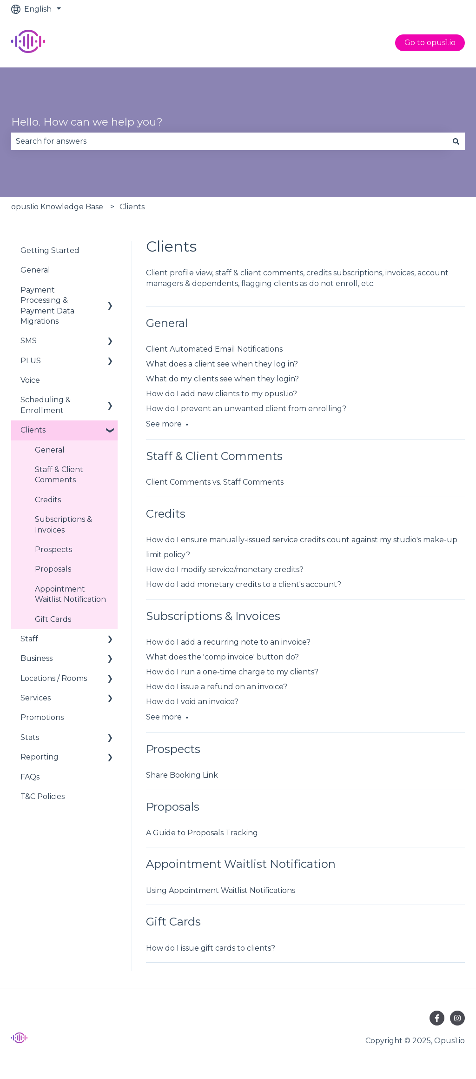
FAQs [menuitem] (30, 777)
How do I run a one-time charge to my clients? (232, 671)
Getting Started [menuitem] (49, 250)
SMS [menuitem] (28, 340)
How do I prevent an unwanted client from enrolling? (246, 408)
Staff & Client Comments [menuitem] (59, 474)
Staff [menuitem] (29, 638)
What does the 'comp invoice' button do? (222, 657)
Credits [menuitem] (48, 499)
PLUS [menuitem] (30, 360)
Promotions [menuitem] (42, 717)
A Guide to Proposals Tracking (202, 832)
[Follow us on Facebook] (437, 1018)
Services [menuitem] (35, 697)
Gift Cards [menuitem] (53, 619)
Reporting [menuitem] (39, 757)
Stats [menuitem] (29, 737)
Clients (132, 206)
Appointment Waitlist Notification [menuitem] (70, 594)
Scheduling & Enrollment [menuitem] (45, 404)
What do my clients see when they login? (222, 378)
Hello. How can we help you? (87, 121)
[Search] (456, 141)
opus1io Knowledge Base (57, 206)
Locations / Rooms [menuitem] (53, 678)
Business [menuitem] (36, 658)
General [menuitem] (35, 270)
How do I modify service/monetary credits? (225, 569)
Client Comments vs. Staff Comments (215, 482)
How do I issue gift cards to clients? (210, 948)
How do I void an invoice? (192, 701)
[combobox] (229, 141)
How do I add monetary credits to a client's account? (243, 584)
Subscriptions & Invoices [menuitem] (63, 524)
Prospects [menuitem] (53, 549)
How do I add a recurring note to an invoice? (228, 642)
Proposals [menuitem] (53, 569)
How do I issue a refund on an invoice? (216, 686)
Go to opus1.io (430, 42)
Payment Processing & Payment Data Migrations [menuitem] (47, 306)
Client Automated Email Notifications (214, 349)
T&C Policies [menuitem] (42, 796)
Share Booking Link (182, 775)
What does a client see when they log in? (222, 364)
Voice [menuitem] (30, 380)
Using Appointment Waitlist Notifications (220, 890)
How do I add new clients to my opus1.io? (221, 393)
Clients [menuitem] (33, 430)
